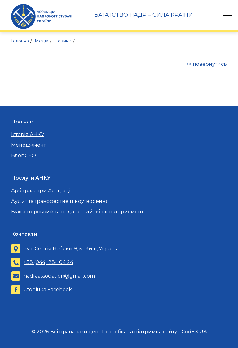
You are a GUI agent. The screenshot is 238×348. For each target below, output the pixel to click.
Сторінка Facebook (48, 289)
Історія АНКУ (27, 134)
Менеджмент (28, 145)
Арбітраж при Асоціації (41, 191)
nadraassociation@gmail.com (59, 276)
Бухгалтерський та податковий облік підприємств (77, 212)
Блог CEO (23, 155)
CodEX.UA (194, 332)
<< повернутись (206, 64)
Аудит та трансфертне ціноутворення (60, 201)
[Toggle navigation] (227, 15)
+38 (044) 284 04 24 (48, 262)
